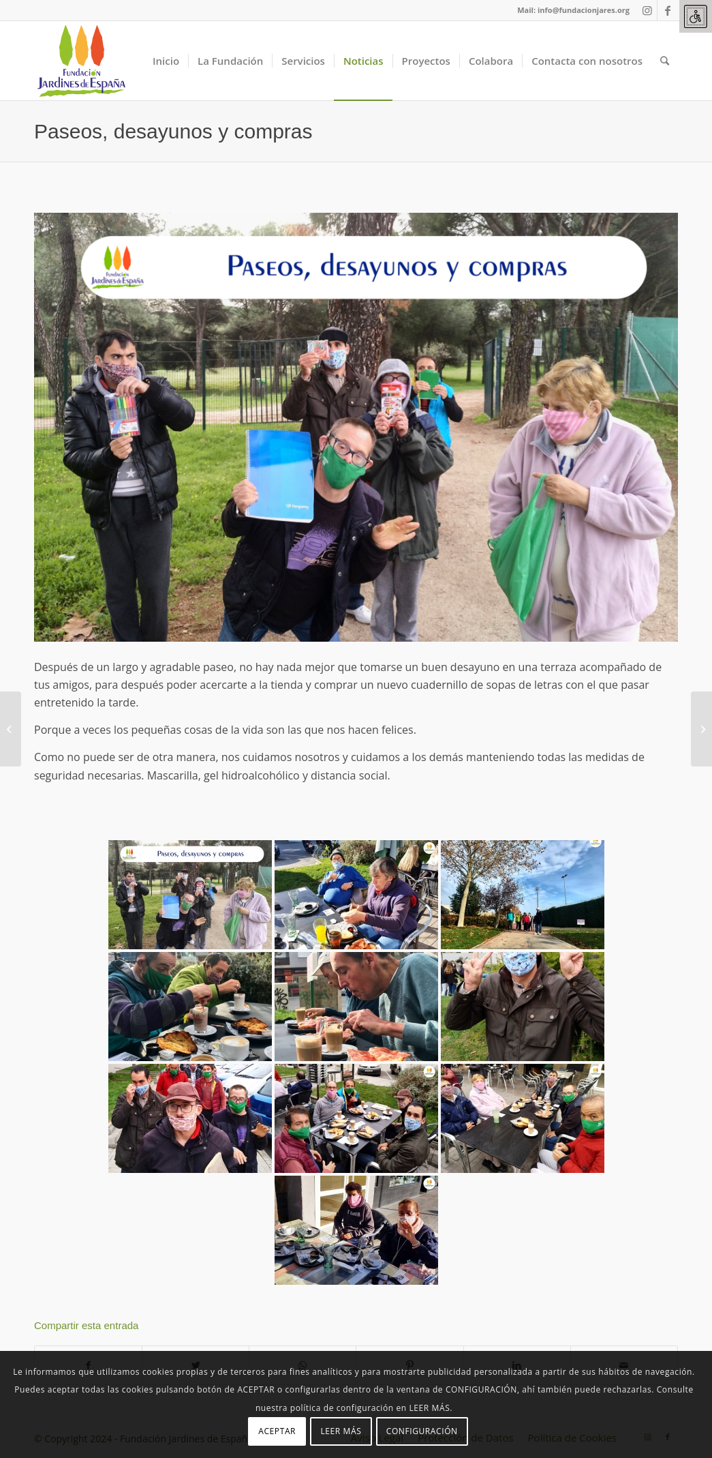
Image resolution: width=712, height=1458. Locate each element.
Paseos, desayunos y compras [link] (173, 131)
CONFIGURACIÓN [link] (422, 1431)
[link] (695, 16)
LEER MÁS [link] (340, 1431)
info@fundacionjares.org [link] (584, 10)
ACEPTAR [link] (277, 1431)
